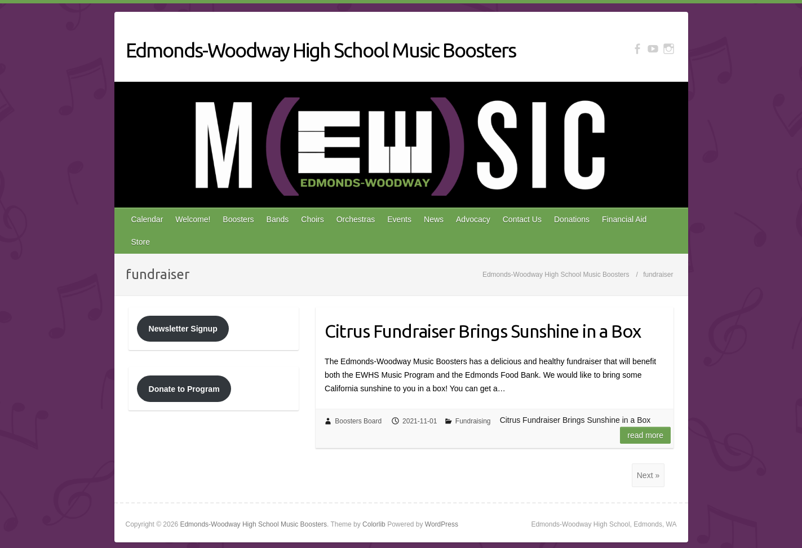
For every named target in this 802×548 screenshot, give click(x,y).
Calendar (147, 219)
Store (140, 241)
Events (399, 219)
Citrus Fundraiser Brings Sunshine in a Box (483, 331)
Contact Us (522, 219)
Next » (648, 475)
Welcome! (192, 219)
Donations (572, 219)
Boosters (238, 219)
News (434, 219)
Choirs (312, 219)
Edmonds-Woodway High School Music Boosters (321, 49)
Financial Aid (624, 219)
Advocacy (473, 219)
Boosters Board (358, 421)
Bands (278, 219)
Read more (645, 435)
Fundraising (473, 421)
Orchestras (355, 219)
